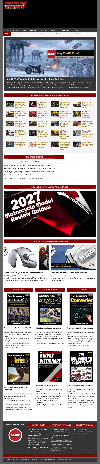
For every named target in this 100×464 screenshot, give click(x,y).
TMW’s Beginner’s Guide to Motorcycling (48, 328)
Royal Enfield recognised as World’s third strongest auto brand (23, 178)
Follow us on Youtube (80, 433)
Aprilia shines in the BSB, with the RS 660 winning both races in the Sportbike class (30, 168)
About (43, 456)
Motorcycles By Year (29, 30)
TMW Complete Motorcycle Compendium (80, 385)
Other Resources (65, 30)
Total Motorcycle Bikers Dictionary (46, 385)
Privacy (50, 456)
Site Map (93, 456)
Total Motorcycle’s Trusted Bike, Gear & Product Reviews (50, 241)
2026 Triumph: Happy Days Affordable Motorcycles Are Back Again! (64, 134)
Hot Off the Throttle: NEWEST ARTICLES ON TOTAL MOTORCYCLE (50, 95)
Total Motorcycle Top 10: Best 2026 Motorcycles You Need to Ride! (37, 443)
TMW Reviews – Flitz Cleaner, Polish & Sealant (69, 272)
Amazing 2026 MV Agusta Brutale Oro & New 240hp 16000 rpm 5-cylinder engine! (65, 146)
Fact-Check (77, 456)
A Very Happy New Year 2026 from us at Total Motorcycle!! (20, 144)
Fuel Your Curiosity (38, 425)
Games (77, 30)
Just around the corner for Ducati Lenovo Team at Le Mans (23, 162)
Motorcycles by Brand (48, 30)
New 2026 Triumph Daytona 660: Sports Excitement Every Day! (38, 430)
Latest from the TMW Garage (61, 425)
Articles (6, 30)
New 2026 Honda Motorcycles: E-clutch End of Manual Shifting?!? (38, 439)
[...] (88, 87)
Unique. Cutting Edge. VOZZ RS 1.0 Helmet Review (23, 272)
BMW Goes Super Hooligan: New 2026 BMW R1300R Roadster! (37, 434)
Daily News (15, 30)
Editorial (58, 456)
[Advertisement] (63, 14)
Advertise (35, 456)
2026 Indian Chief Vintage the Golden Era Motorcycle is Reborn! (38, 448)
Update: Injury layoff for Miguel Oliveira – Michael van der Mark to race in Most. (29, 172)
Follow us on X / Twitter (81, 430)
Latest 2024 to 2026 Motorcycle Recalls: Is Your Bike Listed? (87, 144)
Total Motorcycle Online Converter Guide (80, 328)
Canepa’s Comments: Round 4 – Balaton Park (18, 175)
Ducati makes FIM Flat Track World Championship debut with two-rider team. (28, 165)
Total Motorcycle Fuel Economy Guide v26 (17, 328)
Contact (85, 456)
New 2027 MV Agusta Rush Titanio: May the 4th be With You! (35, 79)
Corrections (67, 456)
